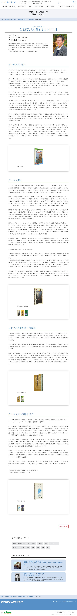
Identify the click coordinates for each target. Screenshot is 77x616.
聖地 (28, 548)
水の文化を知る (39, 6)
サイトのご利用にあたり (59, 612)
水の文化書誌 (31, 543)
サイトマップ (56, 602)
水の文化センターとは (9, 6)
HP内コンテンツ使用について (66, 6)
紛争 (43, 548)
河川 (48, 548)
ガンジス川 (15, 548)
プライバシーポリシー (71, 612)
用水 (38, 548)
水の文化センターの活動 (24, 6)
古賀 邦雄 (40, 543)
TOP (2, 19)
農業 (33, 548)
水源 (23, 548)
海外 (46, 543)
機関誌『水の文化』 (22, 19)
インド (51, 543)
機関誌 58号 (31, 19)
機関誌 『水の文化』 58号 (19, 543)
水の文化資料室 (50, 6)
